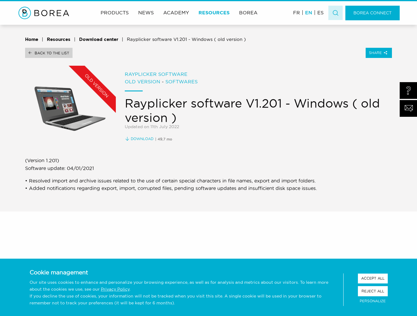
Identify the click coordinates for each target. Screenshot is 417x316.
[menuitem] (296, 12)
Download (139, 139)
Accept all (372, 278)
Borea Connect (372, 12)
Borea (248, 12)
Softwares (181, 81)
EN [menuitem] (308, 12)
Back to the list (52, 53)
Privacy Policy (115, 289)
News (146, 12)
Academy (176, 12)
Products (115, 12)
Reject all (372, 291)
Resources (214, 12)
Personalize (373, 301)
